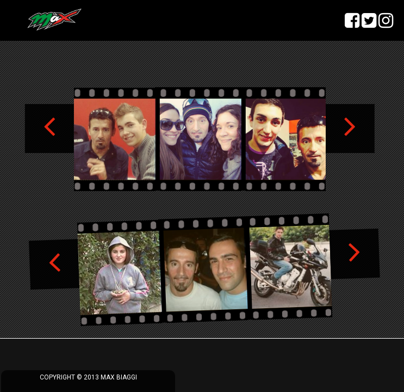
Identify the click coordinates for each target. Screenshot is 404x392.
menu (19, 19)
